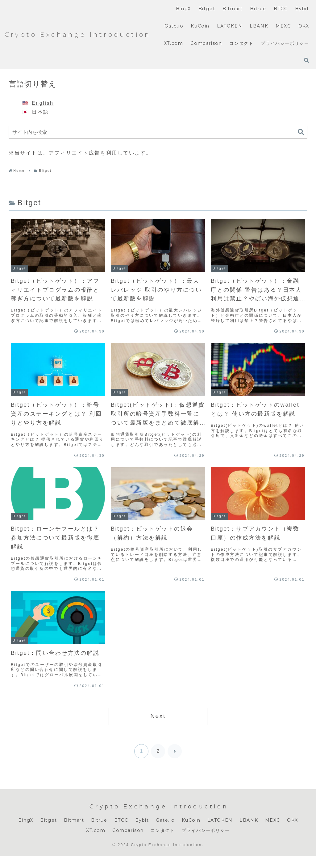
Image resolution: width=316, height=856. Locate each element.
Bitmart (74, 820)
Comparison (128, 830)
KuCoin (191, 820)
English (42, 103)
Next (158, 716)
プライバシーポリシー (206, 830)
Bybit (142, 820)
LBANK (248, 820)
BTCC (121, 820)
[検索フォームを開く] (306, 60)
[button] (300, 132)
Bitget (48, 820)
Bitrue (99, 820)
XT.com (96, 830)
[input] (158, 132)
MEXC (272, 820)
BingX (25, 820)
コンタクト (163, 830)
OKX (292, 820)
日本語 (40, 112)
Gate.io (165, 820)
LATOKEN (220, 820)
